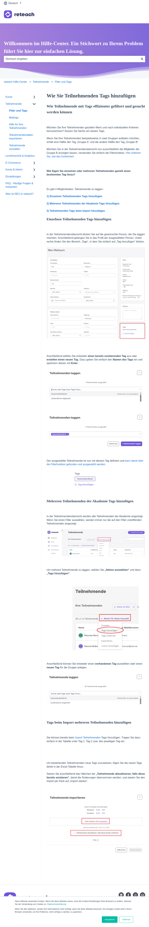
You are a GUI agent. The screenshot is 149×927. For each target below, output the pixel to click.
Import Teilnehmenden (88, 737)
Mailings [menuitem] (14, 117)
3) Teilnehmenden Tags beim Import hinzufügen (76, 210)
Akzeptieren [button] (110, 919)
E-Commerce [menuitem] (13, 162)
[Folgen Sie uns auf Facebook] (128, 895)
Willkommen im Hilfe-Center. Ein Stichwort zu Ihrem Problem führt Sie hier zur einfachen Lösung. (73, 47)
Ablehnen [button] (126, 919)
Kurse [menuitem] (8, 97)
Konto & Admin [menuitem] (14, 169)
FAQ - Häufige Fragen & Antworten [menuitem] (19, 185)
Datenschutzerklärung (56, 904)
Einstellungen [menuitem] (13, 176)
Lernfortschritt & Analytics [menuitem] (20, 155)
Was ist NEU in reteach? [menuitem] (19, 193)
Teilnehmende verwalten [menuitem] (17, 147)
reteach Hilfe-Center (15, 81)
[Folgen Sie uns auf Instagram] (135, 895)
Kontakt (137, 14)
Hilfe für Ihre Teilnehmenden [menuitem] (18, 126)
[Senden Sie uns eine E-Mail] (142, 895)
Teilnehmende (41, 81)
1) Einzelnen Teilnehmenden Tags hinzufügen (74, 196)
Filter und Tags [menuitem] (18, 110)
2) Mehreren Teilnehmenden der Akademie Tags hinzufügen (83, 203)
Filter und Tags (63, 81)
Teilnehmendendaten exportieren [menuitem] (21, 137)
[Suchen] (142, 59)
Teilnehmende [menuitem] (13, 103)
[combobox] (71, 59)
